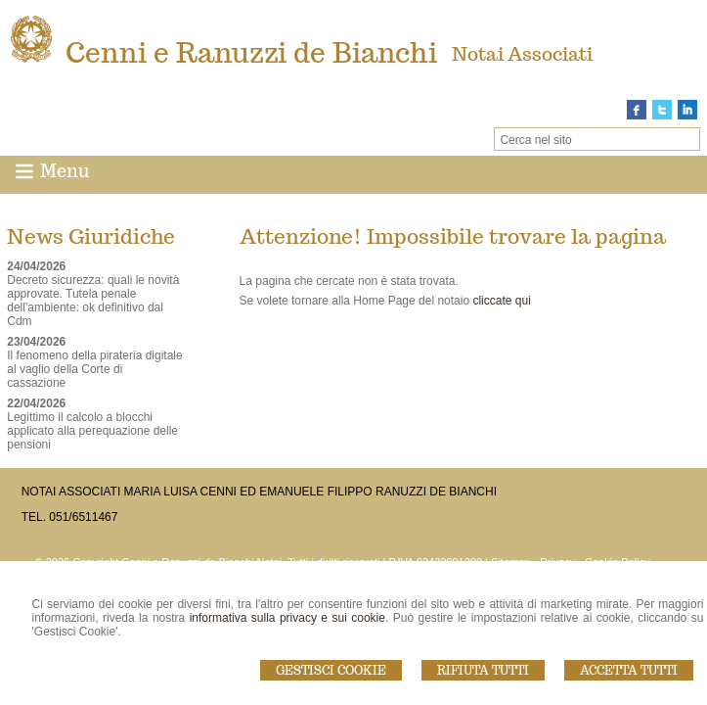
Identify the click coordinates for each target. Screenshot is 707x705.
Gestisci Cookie (331, 670)
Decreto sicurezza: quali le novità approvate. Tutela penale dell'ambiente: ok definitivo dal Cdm (93, 300)
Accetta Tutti (629, 670)
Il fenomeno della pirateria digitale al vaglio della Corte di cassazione (94, 369)
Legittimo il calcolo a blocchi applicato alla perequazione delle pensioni (92, 430)
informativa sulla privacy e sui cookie (287, 618)
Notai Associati (522, 54)
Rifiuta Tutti (483, 670)
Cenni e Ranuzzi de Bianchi (251, 52)
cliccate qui (501, 300)
